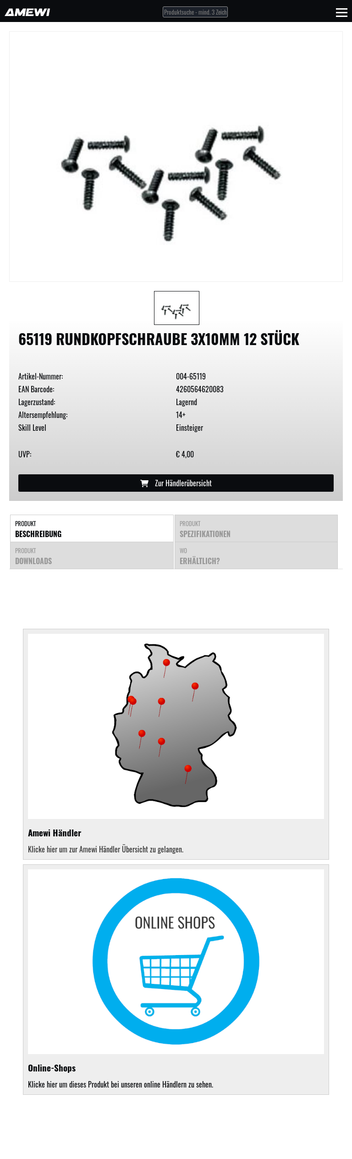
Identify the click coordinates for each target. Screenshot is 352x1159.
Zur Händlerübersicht (176, 483)
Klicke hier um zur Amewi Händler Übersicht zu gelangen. (105, 849)
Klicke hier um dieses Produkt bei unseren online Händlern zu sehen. (176, 979)
